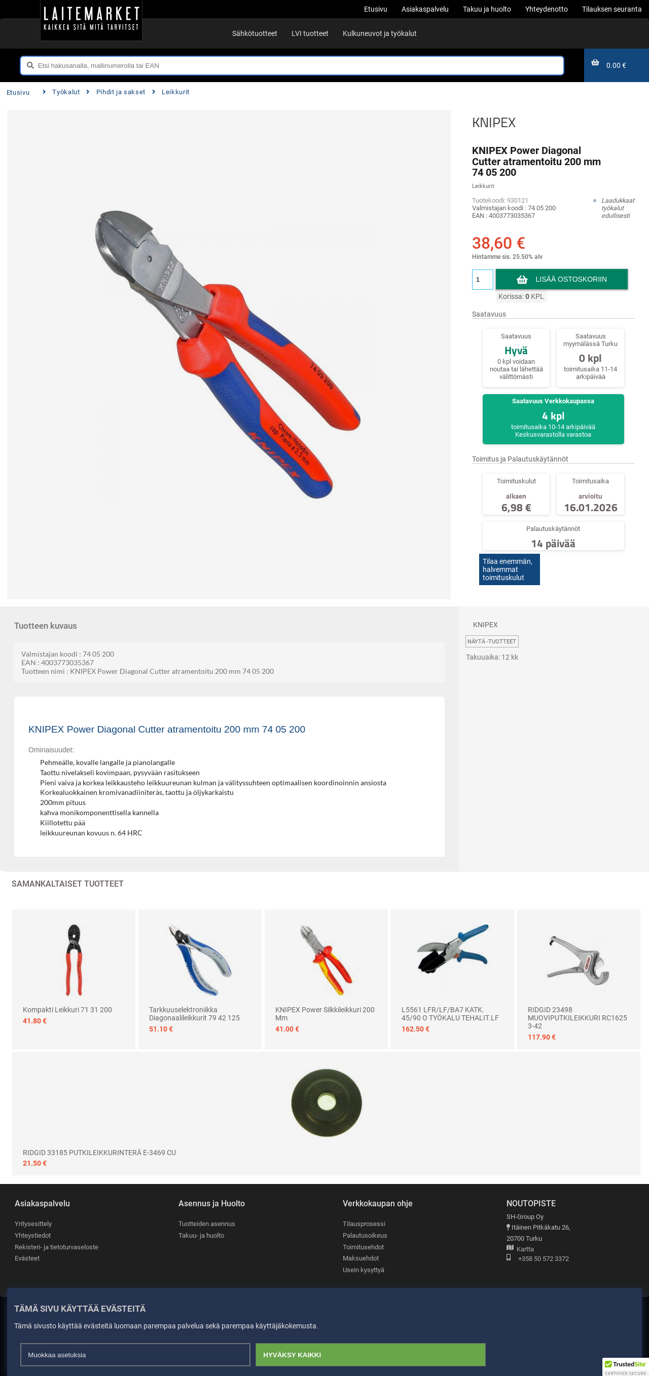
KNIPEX (494, 122)
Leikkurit (171, 92)
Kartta (520, 1249)
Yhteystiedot (33, 1235)
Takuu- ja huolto (201, 1235)
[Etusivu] (91, 20)
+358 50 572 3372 (538, 1259)
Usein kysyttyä (363, 1270)
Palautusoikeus (365, 1235)
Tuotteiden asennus (206, 1224)
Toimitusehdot (363, 1247)
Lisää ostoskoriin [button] (571, 279)
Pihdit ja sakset (116, 92)
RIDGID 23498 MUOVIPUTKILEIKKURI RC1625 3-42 (577, 1018)
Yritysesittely (33, 1224)
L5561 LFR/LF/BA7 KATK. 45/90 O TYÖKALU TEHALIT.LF (450, 1014)
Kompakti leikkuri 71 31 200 (67, 1010)
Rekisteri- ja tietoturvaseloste (56, 1247)
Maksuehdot (361, 1258)
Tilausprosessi (364, 1224)
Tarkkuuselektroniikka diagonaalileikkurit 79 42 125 (194, 1014)
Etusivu (18, 92)
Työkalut (61, 92)
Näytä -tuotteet (491, 641)
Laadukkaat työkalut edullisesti (617, 208)
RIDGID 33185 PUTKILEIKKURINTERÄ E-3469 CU (99, 1153)
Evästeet (27, 1258)
